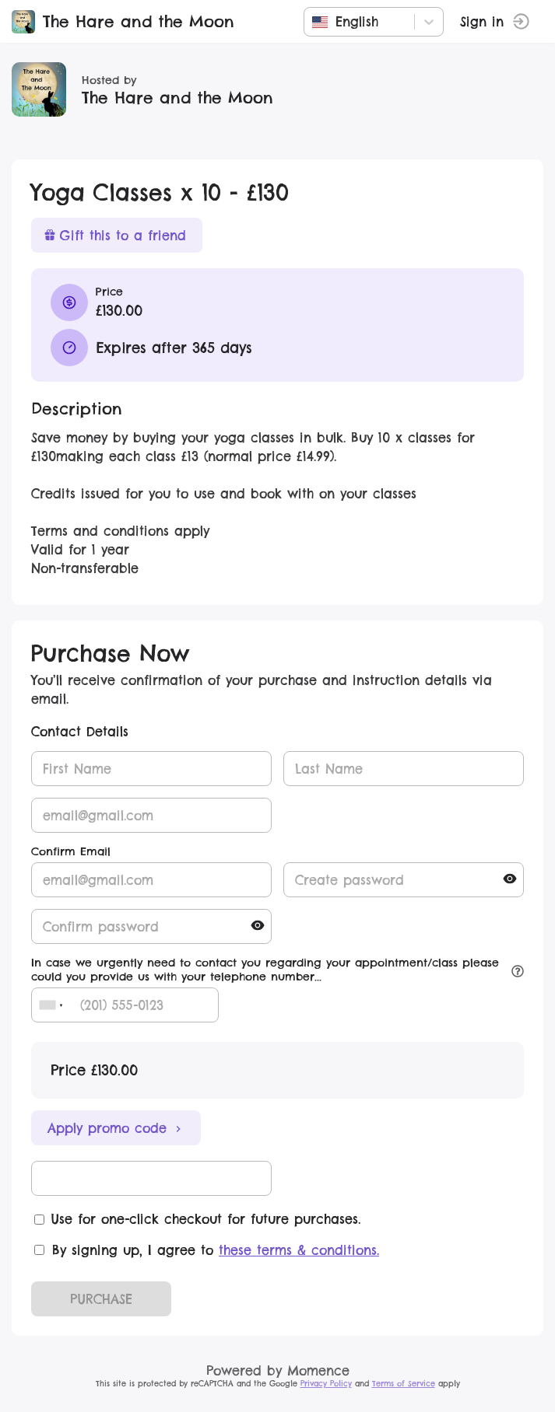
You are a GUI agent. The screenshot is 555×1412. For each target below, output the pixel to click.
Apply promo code (115, 1128)
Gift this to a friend (115, 235)
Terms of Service (403, 1384)
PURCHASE (101, 1299)
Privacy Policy (326, 1384)
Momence (318, 1371)
